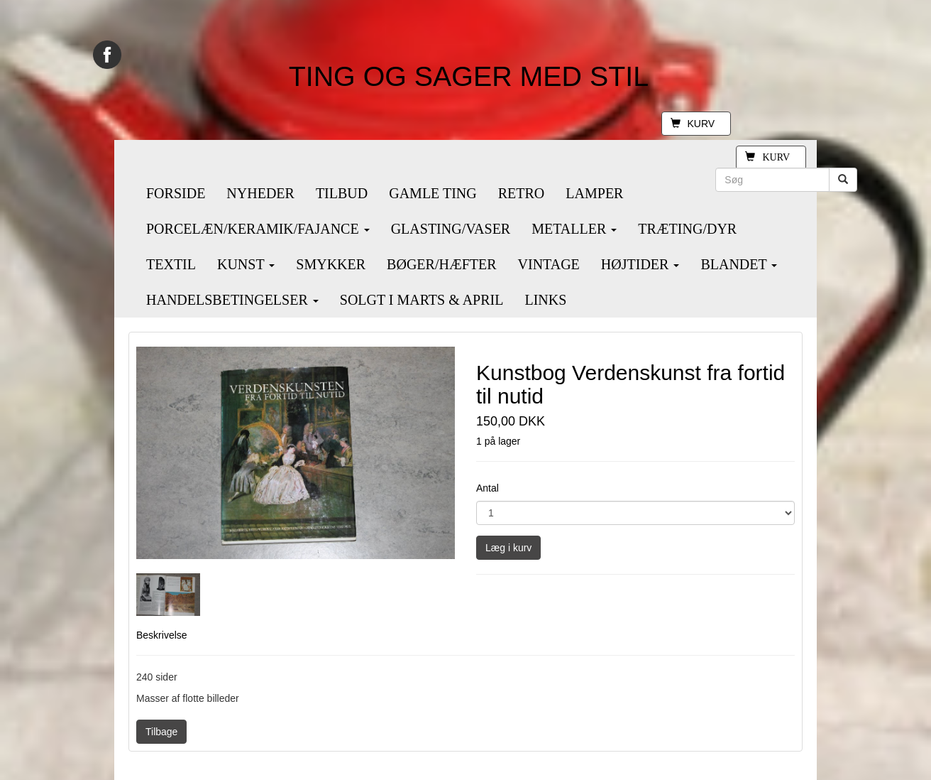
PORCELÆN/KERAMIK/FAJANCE (258, 229)
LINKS (545, 300)
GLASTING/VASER (451, 229)
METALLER (574, 229)
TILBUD (342, 193)
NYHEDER (260, 193)
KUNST (246, 264)
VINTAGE (549, 264)
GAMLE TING (433, 193)
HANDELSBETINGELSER (232, 300)
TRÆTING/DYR (687, 229)
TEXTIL (171, 264)
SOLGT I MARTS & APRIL (422, 300)
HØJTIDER (640, 264)
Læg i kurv (508, 547)
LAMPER (594, 193)
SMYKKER (330, 264)
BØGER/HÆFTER (441, 264)
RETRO (521, 193)
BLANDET (738, 264)
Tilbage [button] (161, 731)
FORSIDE (175, 193)
